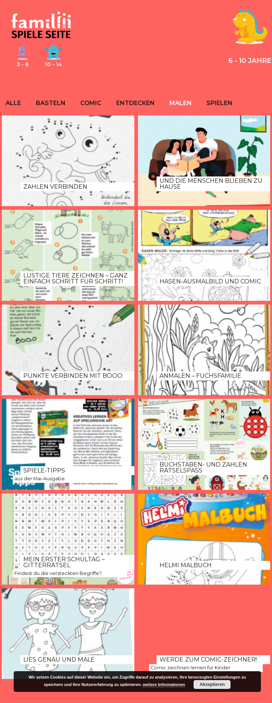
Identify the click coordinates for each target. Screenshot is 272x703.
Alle (13, 103)
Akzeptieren (212, 684)
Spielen (219, 103)
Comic (90, 103)
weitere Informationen (164, 684)
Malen (180, 103)
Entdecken (135, 103)
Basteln (51, 103)
